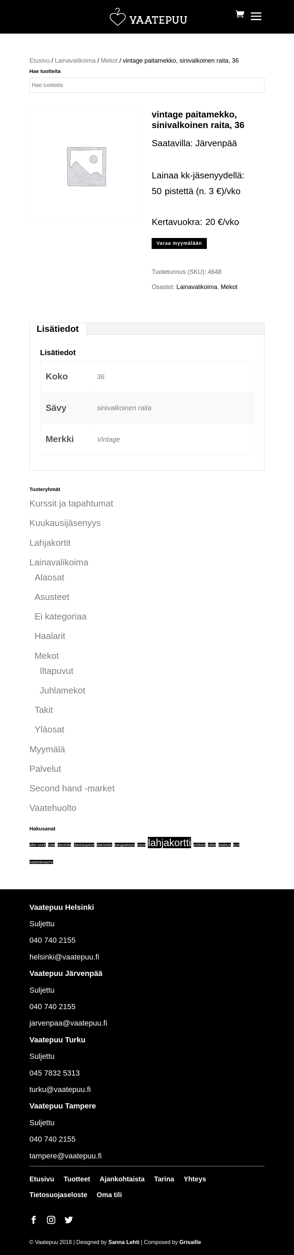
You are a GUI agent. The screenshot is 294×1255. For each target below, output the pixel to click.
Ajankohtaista (121, 1179)
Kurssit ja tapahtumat (71, 503)
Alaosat (49, 577)
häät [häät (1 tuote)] (51, 845)
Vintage (108, 439)
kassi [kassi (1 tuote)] (141, 845)
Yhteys (195, 1179)
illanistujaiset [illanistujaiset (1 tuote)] (84, 845)
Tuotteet (77, 1179)
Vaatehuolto (53, 808)
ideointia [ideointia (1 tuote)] (64, 845)
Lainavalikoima (75, 60)
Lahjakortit (50, 543)
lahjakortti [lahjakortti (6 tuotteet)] (169, 842)
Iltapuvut (56, 671)
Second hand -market (72, 788)
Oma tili (109, 1194)
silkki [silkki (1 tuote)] (212, 845)
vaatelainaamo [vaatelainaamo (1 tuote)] (41, 862)
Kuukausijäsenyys (65, 523)
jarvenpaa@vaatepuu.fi (68, 1023)
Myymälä (47, 749)
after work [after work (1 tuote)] (38, 845)
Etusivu (40, 60)
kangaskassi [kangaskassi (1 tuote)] (125, 845)
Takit (44, 710)
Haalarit (50, 636)
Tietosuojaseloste (58, 1194)
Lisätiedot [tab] (58, 329)
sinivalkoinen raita (124, 408)
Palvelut (45, 769)
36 (100, 376)
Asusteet (52, 597)
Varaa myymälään (179, 243)
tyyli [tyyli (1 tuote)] (236, 845)
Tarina (164, 1179)
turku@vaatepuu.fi (60, 1089)
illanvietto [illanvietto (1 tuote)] (104, 845)
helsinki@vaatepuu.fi (64, 957)
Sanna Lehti (124, 1242)
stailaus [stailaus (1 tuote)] (225, 845)
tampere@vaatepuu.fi (66, 1156)
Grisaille (190, 1242)
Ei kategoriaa (61, 616)
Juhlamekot (62, 690)
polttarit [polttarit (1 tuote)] (199, 845)
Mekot (109, 60)
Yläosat (49, 729)
